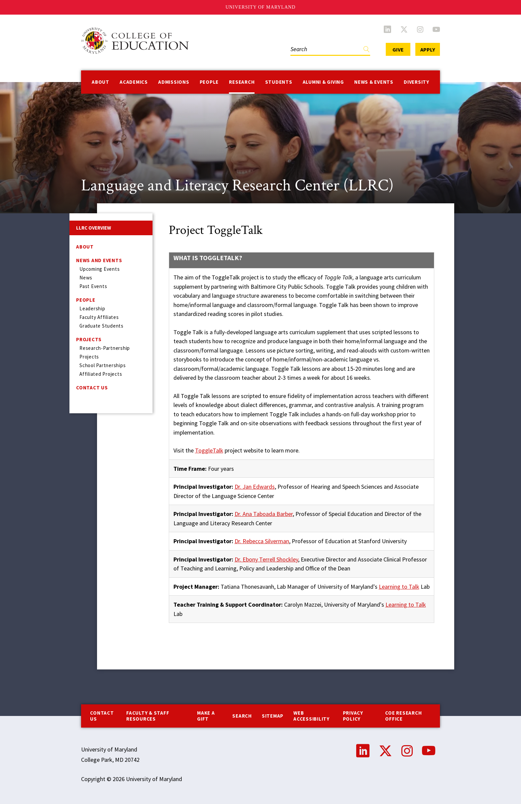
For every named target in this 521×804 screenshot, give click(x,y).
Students (278, 82)
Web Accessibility (311, 716)
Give (398, 49)
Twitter (404, 29)
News (85, 277)
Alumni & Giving (323, 82)
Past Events (93, 286)
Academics (134, 82)
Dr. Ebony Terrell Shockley (266, 559)
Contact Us (92, 387)
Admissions (173, 82)
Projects (89, 339)
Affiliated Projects (100, 374)
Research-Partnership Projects (104, 352)
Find (366, 50)
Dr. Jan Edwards (255, 486)
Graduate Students (101, 326)
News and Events (99, 260)
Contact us (102, 716)
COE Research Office (403, 716)
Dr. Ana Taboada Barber (264, 514)
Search (242, 716)
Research (242, 82)
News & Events (373, 82)
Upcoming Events (99, 269)
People (209, 82)
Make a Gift (206, 716)
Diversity (416, 82)
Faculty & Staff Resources (147, 716)
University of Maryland (261, 7)
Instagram (420, 29)
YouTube (436, 29)
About (100, 82)
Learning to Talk (399, 586)
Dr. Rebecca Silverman (262, 541)
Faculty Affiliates (99, 317)
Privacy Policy (353, 716)
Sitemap (272, 716)
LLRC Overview (93, 228)
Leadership (92, 308)
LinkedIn (387, 29)
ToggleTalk (209, 450)
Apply (427, 49)
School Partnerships (102, 365)
